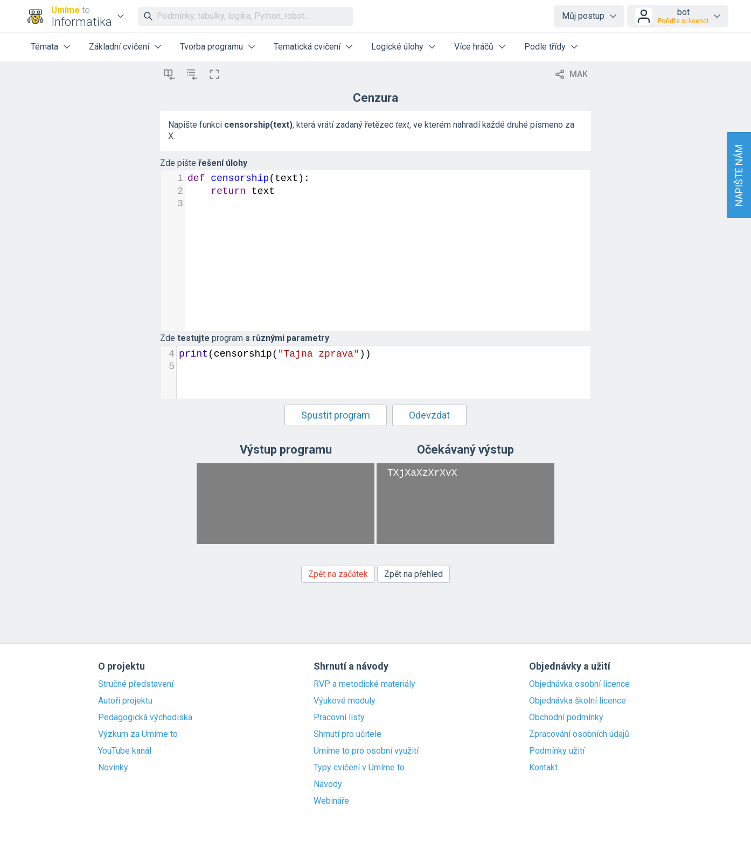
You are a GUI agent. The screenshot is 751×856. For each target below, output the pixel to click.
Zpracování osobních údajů (579, 734)
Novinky (113, 768)
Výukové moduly (345, 701)
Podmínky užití (557, 751)
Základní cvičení (119, 46)
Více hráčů (473, 46)
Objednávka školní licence (577, 701)
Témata (44, 46)
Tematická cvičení (307, 46)
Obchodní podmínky (566, 717)
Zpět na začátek (338, 574)
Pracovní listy (339, 717)
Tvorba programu (211, 46)
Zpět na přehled (413, 574)
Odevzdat (429, 415)
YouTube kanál (124, 751)
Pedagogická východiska (145, 717)
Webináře (331, 801)
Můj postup (583, 16)
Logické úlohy (397, 46)
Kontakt (543, 768)
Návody (328, 784)
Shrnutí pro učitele (347, 734)
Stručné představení (135, 684)
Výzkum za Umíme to (138, 734)
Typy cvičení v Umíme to (359, 768)
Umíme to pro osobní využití (366, 751)
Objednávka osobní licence (579, 684)
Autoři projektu (125, 701)
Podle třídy (545, 46)
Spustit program (335, 415)
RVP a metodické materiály (364, 684)
